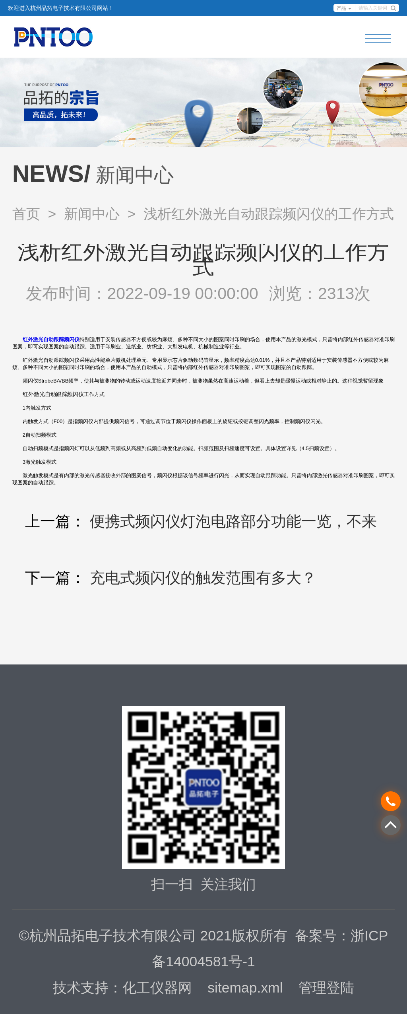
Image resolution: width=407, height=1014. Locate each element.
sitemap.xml (245, 988)
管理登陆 (326, 988)
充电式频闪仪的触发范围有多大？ (203, 577)
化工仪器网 (157, 988)
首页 (26, 214)
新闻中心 (92, 214)
